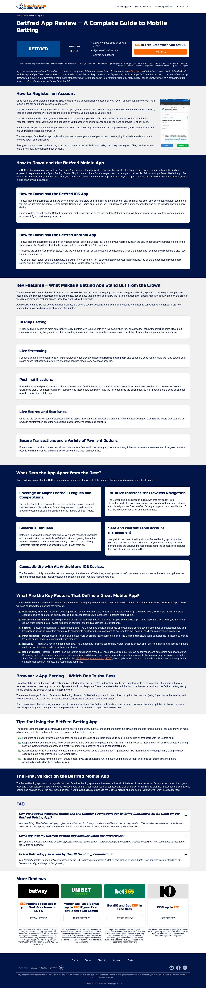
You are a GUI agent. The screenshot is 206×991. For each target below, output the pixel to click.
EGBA (34, 970)
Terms (88, 963)
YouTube (171, 970)
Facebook (178, 970)
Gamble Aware (23, 970)
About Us (102, 963)
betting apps (135, 71)
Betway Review (38, 921)
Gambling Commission (43, 970)
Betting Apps (21, 16)
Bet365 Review (124, 921)
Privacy (75, 963)
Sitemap (116, 963)
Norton (53, 970)
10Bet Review (168, 921)
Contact (131, 963)
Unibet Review (81, 921)
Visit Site (160, 52)
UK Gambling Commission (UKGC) (94, 660)
